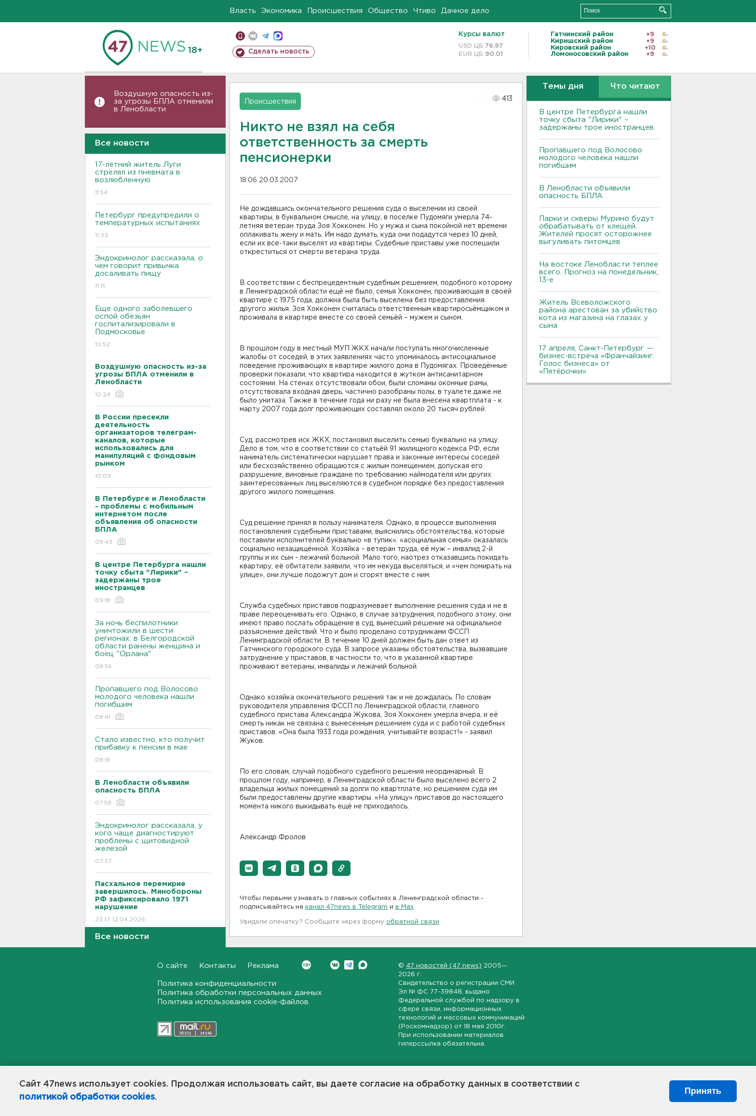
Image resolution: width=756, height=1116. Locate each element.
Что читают (635, 86)
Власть (243, 11)
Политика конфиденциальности (216, 984)
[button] (249, 868)
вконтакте (252, 35)
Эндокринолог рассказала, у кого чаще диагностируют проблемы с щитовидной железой (152, 843)
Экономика (281, 11)
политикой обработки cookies (87, 1097)
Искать (662, 9)
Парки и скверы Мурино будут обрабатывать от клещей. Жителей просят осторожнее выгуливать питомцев (596, 230)
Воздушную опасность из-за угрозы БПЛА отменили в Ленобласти (163, 101)
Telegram (348, 964)
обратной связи (412, 922)
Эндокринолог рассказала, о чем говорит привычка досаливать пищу (152, 272)
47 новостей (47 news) (444, 965)
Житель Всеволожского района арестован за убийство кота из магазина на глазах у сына (598, 314)
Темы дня (562, 86)
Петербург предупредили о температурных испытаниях (152, 226)
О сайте (172, 966)
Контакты (217, 966)
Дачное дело (465, 11)
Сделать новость (279, 51)
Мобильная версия (240, 35)
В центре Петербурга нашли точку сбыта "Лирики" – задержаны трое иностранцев (596, 120)
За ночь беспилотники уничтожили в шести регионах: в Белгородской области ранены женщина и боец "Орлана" (152, 645)
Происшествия (335, 11)
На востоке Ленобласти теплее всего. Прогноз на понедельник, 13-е (598, 272)
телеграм (265, 35)
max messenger (278, 35)
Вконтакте (306, 964)
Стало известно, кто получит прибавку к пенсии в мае (152, 750)
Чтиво (424, 11)
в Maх (404, 907)
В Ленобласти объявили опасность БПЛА (584, 192)
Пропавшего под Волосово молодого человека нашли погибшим (152, 703)
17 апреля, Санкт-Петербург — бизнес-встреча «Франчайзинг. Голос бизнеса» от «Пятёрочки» (596, 360)
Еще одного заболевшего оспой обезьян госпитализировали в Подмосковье (152, 327)
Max (362, 964)
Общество (388, 11)
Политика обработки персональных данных (239, 993)
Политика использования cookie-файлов (233, 1002)
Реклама (263, 966)
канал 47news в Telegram (346, 907)
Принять (703, 1091)
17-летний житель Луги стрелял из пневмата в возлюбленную (152, 179)
